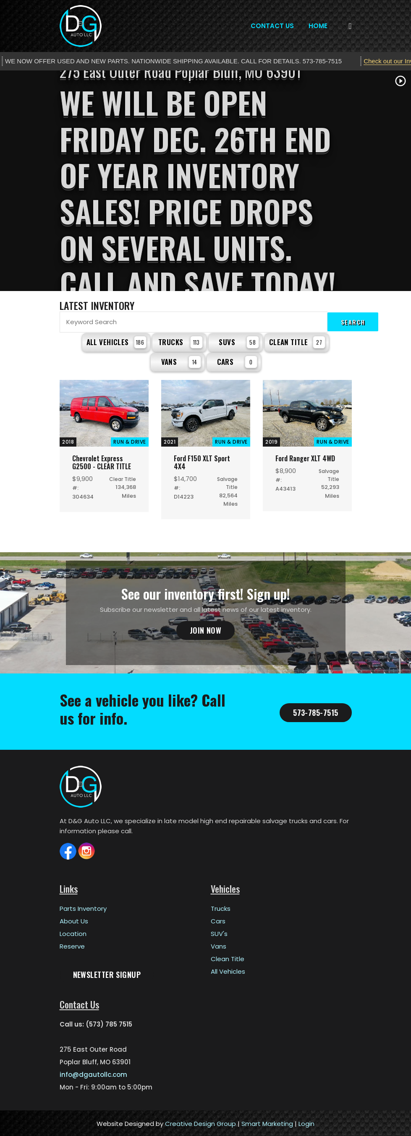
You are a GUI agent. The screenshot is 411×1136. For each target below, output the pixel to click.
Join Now (206, 629)
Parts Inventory (83, 907)
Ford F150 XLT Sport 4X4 (202, 461)
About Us (74, 919)
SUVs (239, 341)
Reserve (72, 945)
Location (73, 932)
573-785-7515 (315, 711)
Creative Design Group (200, 1122)
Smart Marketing (267, 1122)
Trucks (180, 341)
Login (306, 1122)
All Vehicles (116, 341)
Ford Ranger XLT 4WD (305, 457)
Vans (181, 360)
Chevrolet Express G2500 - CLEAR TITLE (101, 461)
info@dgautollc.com (93, 1073)
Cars (237, 360)
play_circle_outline (400, 81)
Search (353, 321)
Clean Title (297, 341)
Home (318, 25)
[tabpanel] (205, 180)
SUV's (219, 932)
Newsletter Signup (107, 973)
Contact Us (272, 25)
